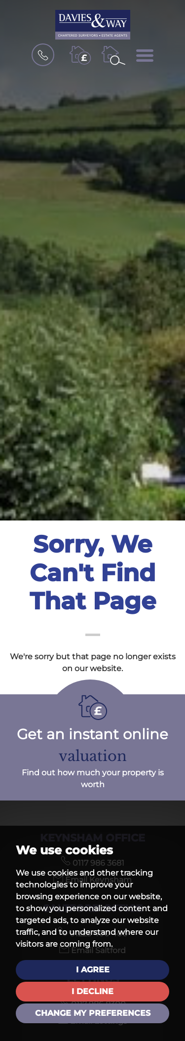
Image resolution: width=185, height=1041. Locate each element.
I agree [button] (93, 969)
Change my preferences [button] (92, 1013)
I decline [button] (92, 991)
